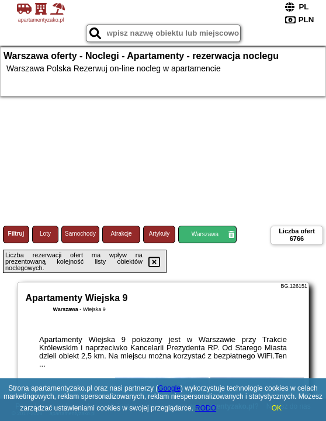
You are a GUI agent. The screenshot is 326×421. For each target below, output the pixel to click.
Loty (45, 233)
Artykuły (159, 233)
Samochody (80, 233)
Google (169, 388)
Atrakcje (120, 233)
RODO (205, 408)
